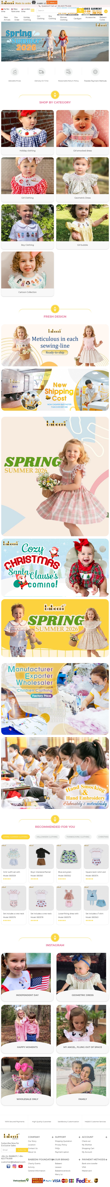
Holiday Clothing (27, 18)
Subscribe (22, 1150)
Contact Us (33, 1148)
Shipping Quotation (63, 1141)
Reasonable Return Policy (68, 75)
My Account (87, 1152)
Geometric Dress (83, 995)
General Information (36, 1171)
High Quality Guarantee (41, 1122)
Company (34, 1137)
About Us (32, 1152)
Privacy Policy (61, 1145)
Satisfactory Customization (68, 1122)
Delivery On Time (41, 75)
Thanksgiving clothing (78, 837)
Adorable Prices (14, 75)
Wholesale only (27, 1099)
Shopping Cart (88, 1148)
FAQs (57, 1148)
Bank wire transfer (90, 1164)
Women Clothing (64, 18)
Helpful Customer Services (95, 1122)
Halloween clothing (47, 837)
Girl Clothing (40, 18)
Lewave (58, 1167)
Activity (31, 1167)
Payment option (62, 1152)
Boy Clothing (52, 18)
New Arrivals (7, 18)
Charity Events (34, 1164)
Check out (86, 1141)
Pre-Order (16, 18)
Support (60, 1137)
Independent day (27, 995)
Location (31, 1145)
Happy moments (27, 1047)
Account (87, 1137)
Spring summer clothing (15, 837)
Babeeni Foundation (41, 1159)
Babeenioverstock (62, 1171)
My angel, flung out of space (82, 1047)
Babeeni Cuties (103, 18)
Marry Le (58, 1175)
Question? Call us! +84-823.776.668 (55, 6)
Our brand (62, 1159)
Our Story (32, 1141)
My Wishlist (87, 1145)
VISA (84, 1167)
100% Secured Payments (14, 1122)
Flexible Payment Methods (95, 75)
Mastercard (86, 1171)
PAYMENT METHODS (93, 1159)
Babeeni (58, 1164)
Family (82, 1099)
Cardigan (77, 19)
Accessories (90, 18)
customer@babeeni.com (13, 1162)
